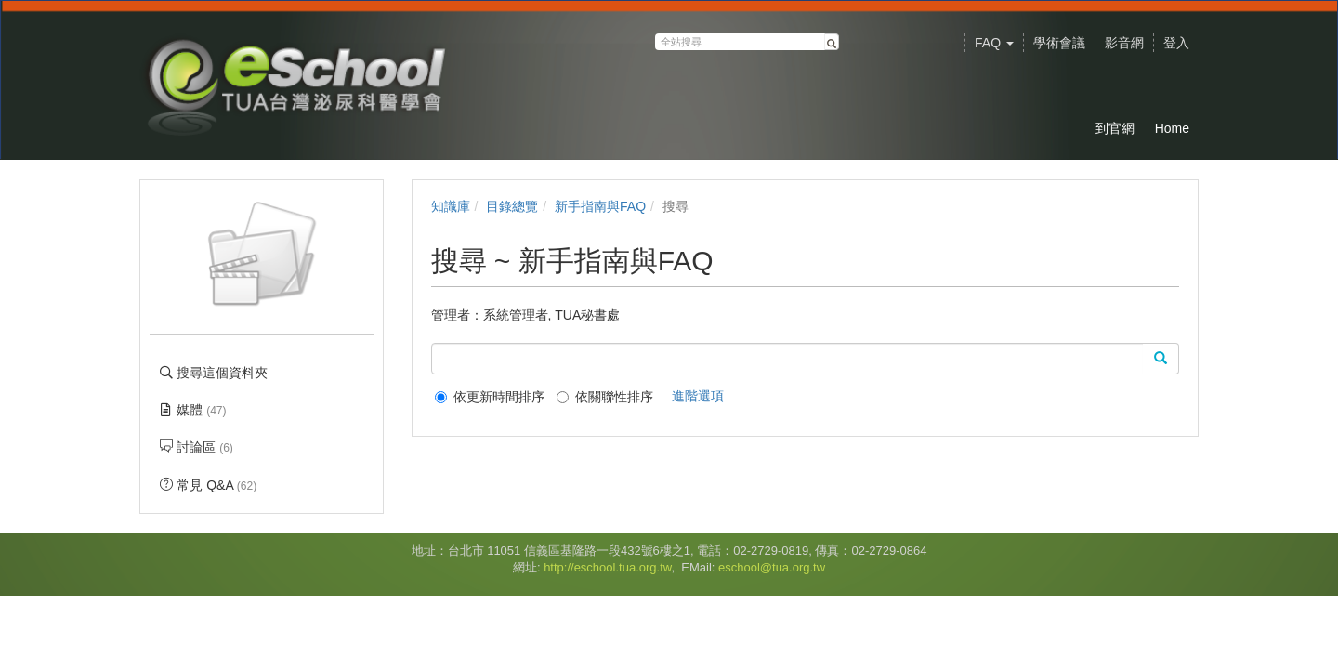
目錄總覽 (512, 206)
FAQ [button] (994, 42)
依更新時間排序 (489, 396)
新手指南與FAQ (600, 206)
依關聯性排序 (605, 396)
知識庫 (450, 206)
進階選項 (698, 395)
